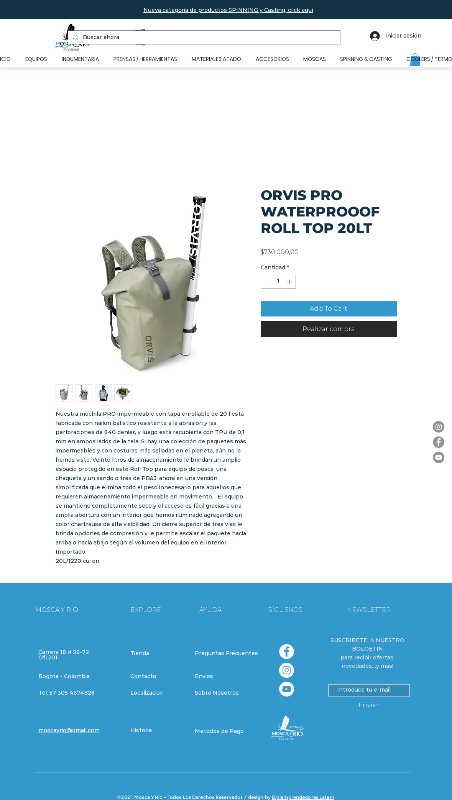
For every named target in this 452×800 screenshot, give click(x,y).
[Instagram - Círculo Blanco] (286, 670)
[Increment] (290, 282)
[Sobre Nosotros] (222, 693)
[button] (228, 10)
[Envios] (222, 676)
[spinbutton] (278, 282)
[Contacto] (157, 676)
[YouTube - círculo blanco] (286, 689)
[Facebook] (438, 442)
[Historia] (157, 730)
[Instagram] (438, 427)
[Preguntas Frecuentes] (226, 653)
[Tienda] (157, 653)
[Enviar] (369, 705)
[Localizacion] (157, 693)
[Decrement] (266, 282)
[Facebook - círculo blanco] (286, 651)
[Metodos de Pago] (222, 731)
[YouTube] (438, 457)
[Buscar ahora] (203, 37)
